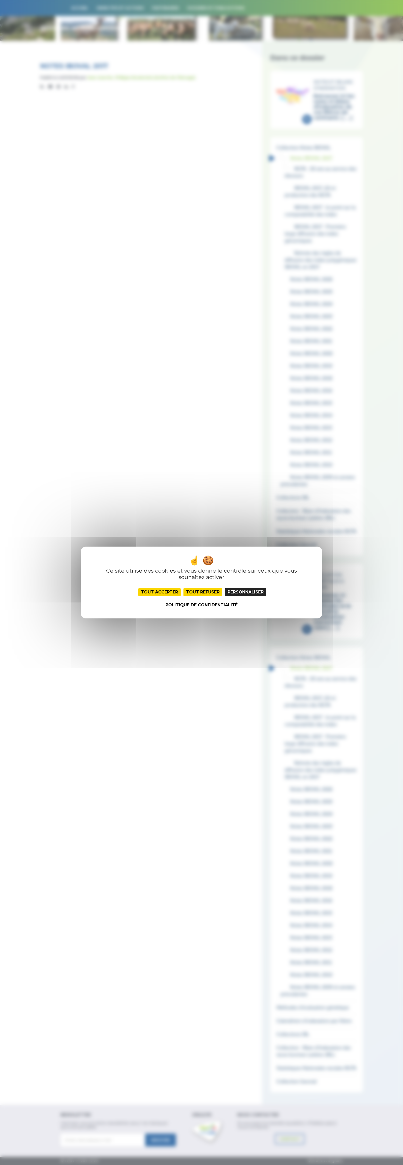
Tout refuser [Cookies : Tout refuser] (203, 592)
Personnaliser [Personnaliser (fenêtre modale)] (246, 592)
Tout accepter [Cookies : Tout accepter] (159, 592)
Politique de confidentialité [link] (201, 604)
